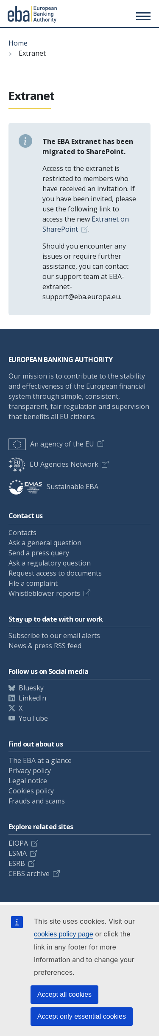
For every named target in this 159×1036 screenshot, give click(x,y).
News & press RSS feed (44, 645)
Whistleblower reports (44, 593)
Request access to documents (55, 573)
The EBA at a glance (40, 760)
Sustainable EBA (53, 486)
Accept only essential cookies (81, 1016)
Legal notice (27, 780)
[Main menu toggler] (142, 16)
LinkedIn (32, 698)
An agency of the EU (51, 444)
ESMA (17, 853)
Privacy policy (29, 770)
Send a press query (38, 552)
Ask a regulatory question (49, 563)
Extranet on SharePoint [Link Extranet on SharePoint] (85, 224)
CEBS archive (29, 873)
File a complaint (33, 583)
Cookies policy (31, 790)
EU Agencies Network (53, 464)
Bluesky (31, 687)
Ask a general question (44, 542)
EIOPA (18, 843)
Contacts (22, 532)
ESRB (16, 863)
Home (18, 43)
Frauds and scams (36, 801)
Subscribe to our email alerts (54, 635)
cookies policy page (63, 934)
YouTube (33, 718)
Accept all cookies (64, 994)
